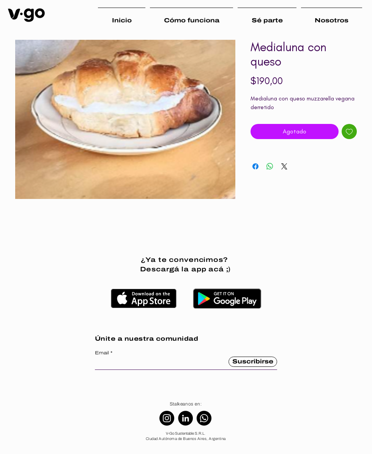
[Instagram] (166, 418)
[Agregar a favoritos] (349, 131)
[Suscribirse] (253, 362)
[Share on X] (284, 166)
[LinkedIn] (185, 418)
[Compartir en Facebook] (255, 166)
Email (102, 353)
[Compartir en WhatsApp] (269, 166)
